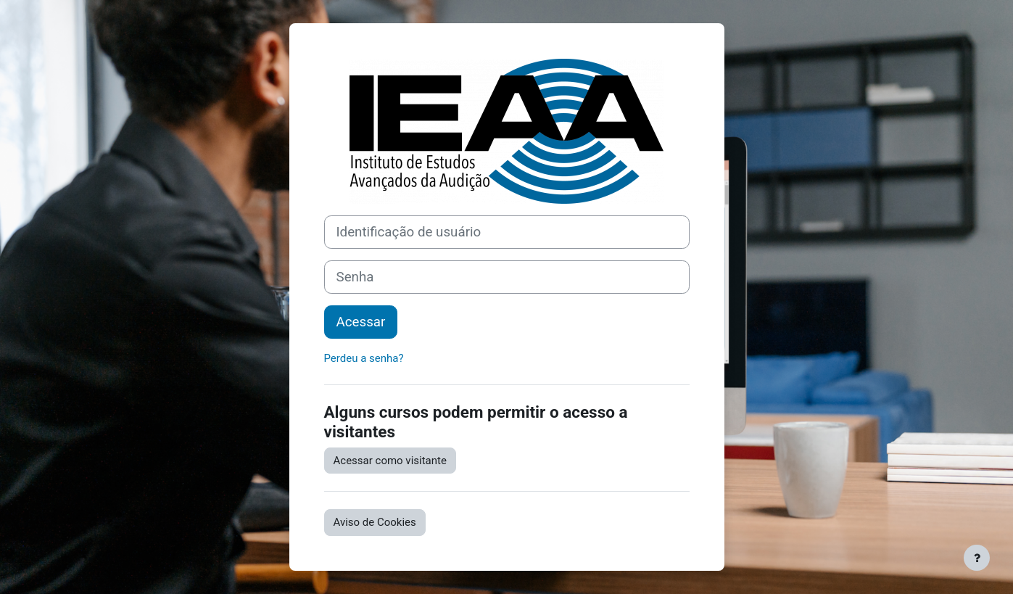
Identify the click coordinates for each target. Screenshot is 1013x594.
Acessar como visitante (390, 460)
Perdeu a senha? (364, 358)
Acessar (361, 322)
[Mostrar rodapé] (977, 558)
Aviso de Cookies (375, 522)
